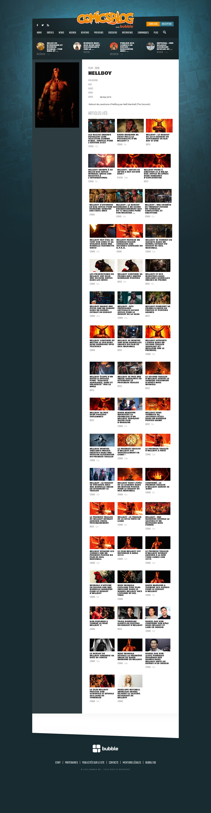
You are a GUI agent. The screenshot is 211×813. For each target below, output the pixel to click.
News (61, 34)
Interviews (127, 34)
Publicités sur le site (93, 794)
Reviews (85, 34)
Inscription (166, 24)
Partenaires (71, 794)
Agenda (73, 34)
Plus (156, 34)
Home (39, 34)
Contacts (113, 794)
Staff (58, 794)
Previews (99, 34)
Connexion (153, 24)
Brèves (50, 34)
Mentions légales (132, 794)
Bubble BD (150, 794)
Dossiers (113, 34)
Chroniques (143, 34)
